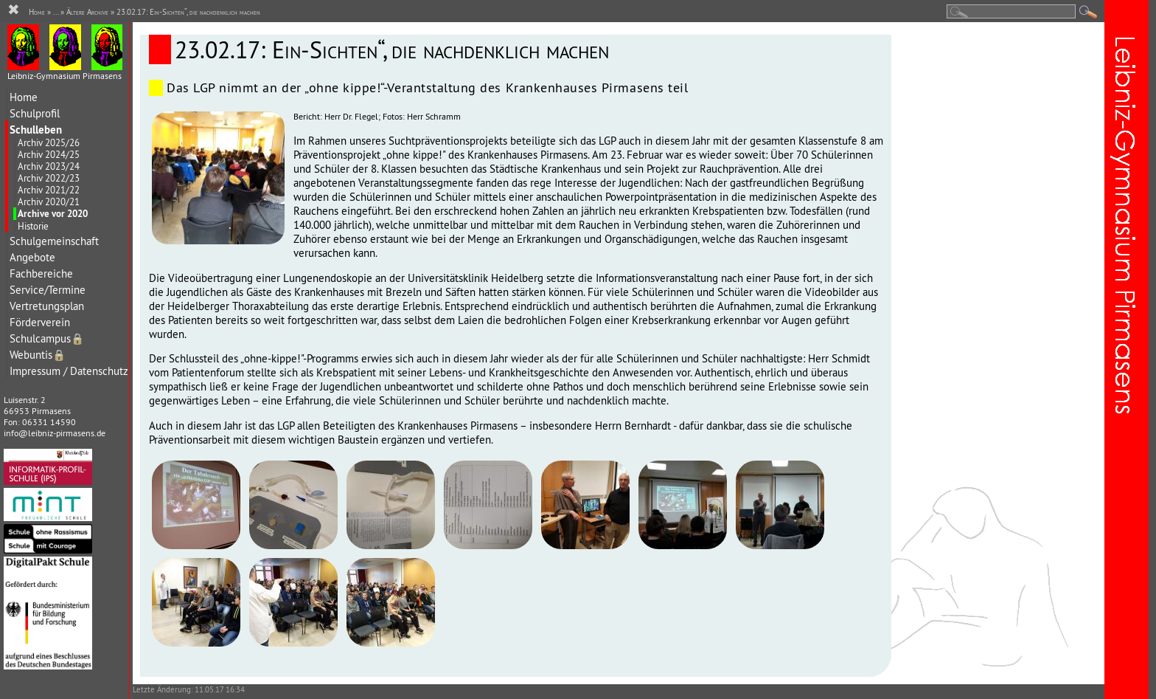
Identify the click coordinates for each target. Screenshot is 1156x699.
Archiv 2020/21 (49, 201)
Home (24, 97)
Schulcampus (47, 338)
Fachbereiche (41, 273)
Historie (33, 226)
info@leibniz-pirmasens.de (54, 432)
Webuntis (38, 355)
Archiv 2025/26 (49, 142)
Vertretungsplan (47, 306)
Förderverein (40, 322)
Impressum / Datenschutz (69, 371)
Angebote (32, 257)
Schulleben (36, 130)
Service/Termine (48, 290)
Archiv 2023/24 (49, 166)
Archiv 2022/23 (49, 178)
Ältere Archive (87, 12)
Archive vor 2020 (53, 213)
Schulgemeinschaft (54, 241)
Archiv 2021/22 (49, 190)
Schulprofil (35, 113)
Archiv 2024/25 (49, 154)
